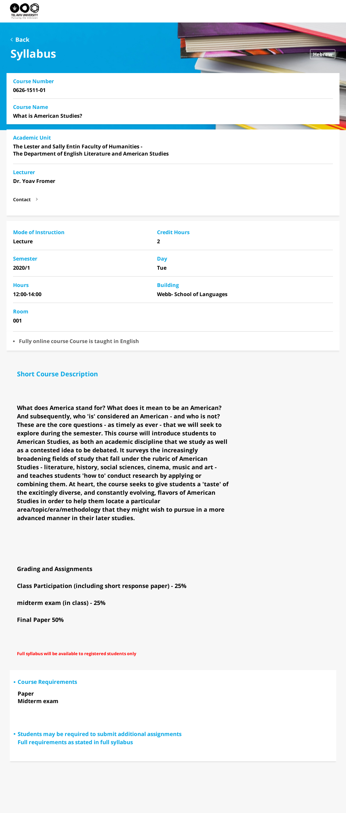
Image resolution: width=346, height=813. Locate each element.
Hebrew (322, 54)
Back (22, 39)
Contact (22, 200)
